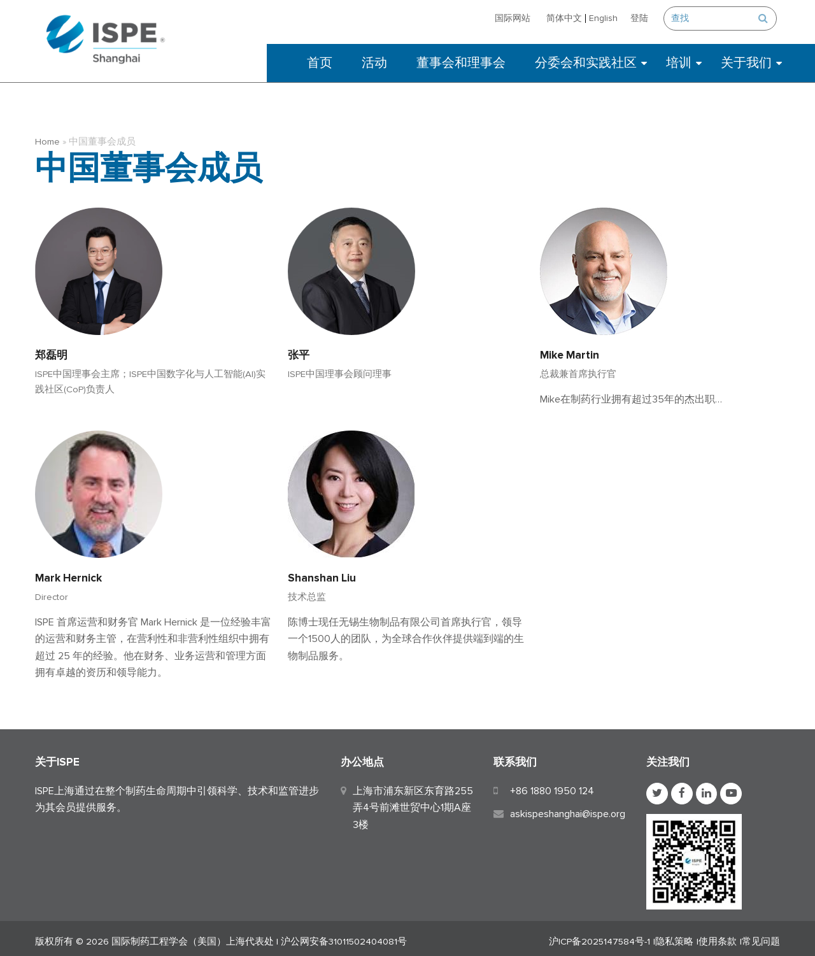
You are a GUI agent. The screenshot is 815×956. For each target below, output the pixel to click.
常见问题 (761, 935)
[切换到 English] (606, 18)
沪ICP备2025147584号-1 (599, 935)
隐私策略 (674, 935)
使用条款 (717, 935)
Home (47, 135)
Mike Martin (569, 348)
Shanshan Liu (322, 571)
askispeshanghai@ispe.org (567, 808)
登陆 (642, 18)
